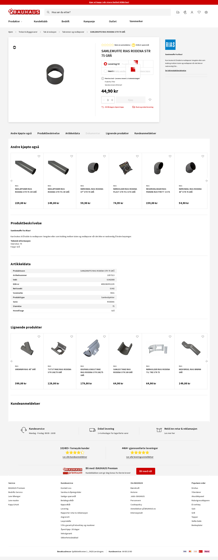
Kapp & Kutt (13, 504)
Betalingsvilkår (67, 500)
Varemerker (136, 21)
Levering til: (114, 63)
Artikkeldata (72, 133)
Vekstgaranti (66, 533)
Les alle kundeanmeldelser (75, 457)
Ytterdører (196, 492)
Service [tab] (11, 483)
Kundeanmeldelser (145, 133)
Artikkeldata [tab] (21, 264)
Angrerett (65, 517)
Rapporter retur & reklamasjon (74, 512)
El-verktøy (196, 504)
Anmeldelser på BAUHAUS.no (143, 508)
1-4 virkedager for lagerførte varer (113, 433)
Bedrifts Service (15, 492)
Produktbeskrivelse (48, 133)
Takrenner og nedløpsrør (73, 32)
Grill (193, 512)
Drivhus (195, 488)
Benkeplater (197, 525)
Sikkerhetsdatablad (69, 537)
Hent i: (111, 71)
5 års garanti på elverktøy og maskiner (78, 525)
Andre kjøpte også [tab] (25, 147)
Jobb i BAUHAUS (138, 496)
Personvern (136, 500)
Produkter (14, 21)
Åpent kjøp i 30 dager (70, 529)
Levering (64, 508)
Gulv (193, 508)
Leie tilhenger (14, 496)
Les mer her (169, 433)
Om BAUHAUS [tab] (137, 483)
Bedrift (65, 21)
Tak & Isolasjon (49, 32)
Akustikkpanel (198, 496)
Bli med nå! (145, 471)
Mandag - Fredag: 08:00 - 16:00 (42, 433)
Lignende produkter (117, 133)
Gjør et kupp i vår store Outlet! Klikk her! (109, 2)
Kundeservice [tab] (67, 483)
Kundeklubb (40, 21)
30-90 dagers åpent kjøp (112, 107)
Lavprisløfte (66, 521)
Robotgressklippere (201, 500)
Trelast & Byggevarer (28, 32)
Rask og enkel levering (142, 107)
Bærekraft (135, 488)
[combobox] (107, 12)
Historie (134, 492)
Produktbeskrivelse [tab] (26, 223)
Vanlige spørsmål (68, 496)
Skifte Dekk (197, 521)
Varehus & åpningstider (71, 492)
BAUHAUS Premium (16, 488)
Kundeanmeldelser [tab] (25, 403)
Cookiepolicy (136, 504)
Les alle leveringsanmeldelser (139, 457)
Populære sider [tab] (198, 483)
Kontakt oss (66, 488)
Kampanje (89, 21)
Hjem (10, 32)
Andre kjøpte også (21, 133)
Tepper (195, 517)
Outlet (113, 21)
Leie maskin (13, 500)
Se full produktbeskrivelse (175, 70)
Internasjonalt (137, 512)
